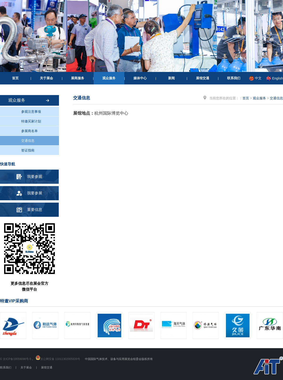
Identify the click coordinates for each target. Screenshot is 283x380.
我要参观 (34, 177)
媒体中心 (140, 78)
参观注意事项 (31, 111)
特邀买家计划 (31, 121)
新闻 (171, 78)
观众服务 (109, 78)
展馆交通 (202, 78)
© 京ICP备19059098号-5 (15, 359)
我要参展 (34, 193)
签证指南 (27, 150)
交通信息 (27, 140)
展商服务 (77, 78)
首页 (15, 78)
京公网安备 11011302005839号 (60, 359)
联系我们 (233, 78)
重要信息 (34, 210)
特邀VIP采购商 (14, 301)
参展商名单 (29, 131)
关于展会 (46, 78)
